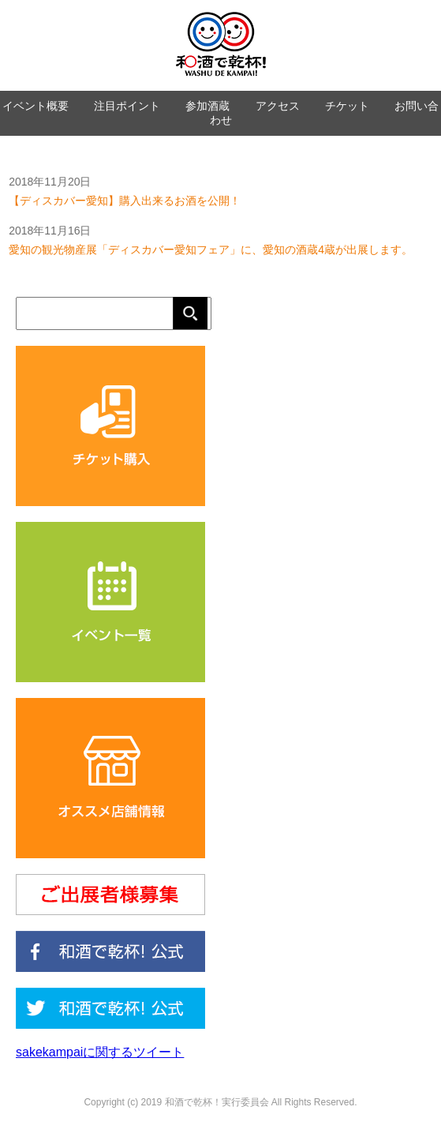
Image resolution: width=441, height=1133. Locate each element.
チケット (347, 105)
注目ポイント (127, 105)
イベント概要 (35, 105)
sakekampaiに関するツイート (100, 1052)
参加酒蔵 (207, 105)
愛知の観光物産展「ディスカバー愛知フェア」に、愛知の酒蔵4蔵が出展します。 (211, 249)
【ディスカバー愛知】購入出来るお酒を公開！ (125, 200)
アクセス (278, 105)
